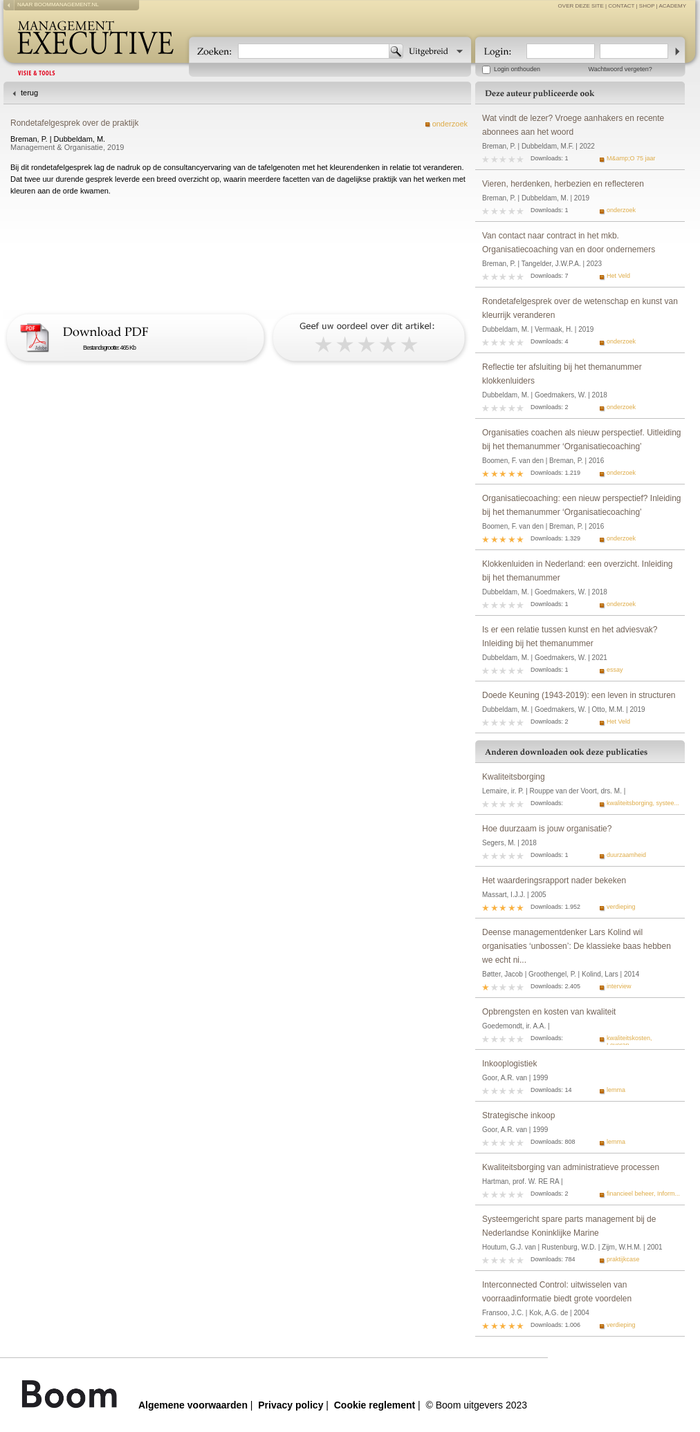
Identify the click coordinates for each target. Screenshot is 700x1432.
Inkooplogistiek (509, 1063)
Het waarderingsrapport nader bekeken (554, 880)
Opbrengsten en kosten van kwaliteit (549, 1012)
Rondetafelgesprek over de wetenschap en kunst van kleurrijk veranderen (580, 308)
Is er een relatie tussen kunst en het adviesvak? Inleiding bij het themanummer (569, 636)
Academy (672, 6)
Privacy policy (290, 1405)
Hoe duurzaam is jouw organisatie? (546, 828)
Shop (647, 6)
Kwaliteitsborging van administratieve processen (570, 1167)
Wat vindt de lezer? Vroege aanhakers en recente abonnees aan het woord (573, 125)
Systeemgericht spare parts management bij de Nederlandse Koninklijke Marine (569, 1226)
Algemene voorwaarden (193, 1405)
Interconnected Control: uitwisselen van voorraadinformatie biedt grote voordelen (557, 1291)
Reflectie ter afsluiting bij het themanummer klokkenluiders (562, 374)
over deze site (581, 6)
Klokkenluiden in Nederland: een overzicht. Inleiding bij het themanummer (577, 571)
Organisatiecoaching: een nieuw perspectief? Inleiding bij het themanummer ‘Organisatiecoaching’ (581, 505)
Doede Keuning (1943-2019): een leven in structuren (579, 695)
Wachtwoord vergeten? (620, 69)
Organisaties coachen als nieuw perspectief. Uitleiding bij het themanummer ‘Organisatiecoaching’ (581, 439)
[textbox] (313, 51)
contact (621, 6)
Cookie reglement (374, 1405)
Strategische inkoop (518, 1115)
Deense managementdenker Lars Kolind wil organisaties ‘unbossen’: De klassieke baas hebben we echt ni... (576, 946)
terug (29, 92)
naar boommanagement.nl (58, 4)
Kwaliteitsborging (513, 777)
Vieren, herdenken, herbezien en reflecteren (563, 184)
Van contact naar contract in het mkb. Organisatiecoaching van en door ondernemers (568, 242)
